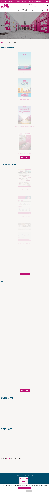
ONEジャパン (15, 10)
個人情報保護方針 (38, 1)
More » (47, 10)
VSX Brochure (25, 72)
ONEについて (5, 10)
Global (39, 4)
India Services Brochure (25, 99)
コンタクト (40, 10)
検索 (47, 6)
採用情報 (24, 10)
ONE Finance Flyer (25, 189)
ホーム (3, 42)
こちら (32, 1)
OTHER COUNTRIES (21, 491)
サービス (31, 10)
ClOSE (29, 491)
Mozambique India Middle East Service (25, 126)
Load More (24, 157)
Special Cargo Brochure (25, 153)
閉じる (46, 1)
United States (24, 488)
